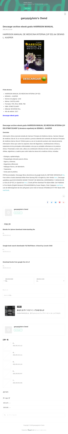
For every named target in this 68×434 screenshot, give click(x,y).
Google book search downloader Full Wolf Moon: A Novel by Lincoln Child (27, 246)
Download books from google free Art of (16, 262)
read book (59, 185)
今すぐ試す (27, 8)
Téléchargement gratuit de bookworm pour (24, 381)
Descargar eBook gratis (11, 115)
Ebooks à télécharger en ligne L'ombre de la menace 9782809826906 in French (34, 371)
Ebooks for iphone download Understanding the (19, 229)
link (63, 175)
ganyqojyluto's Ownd (34, 18)
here (55, 177)
